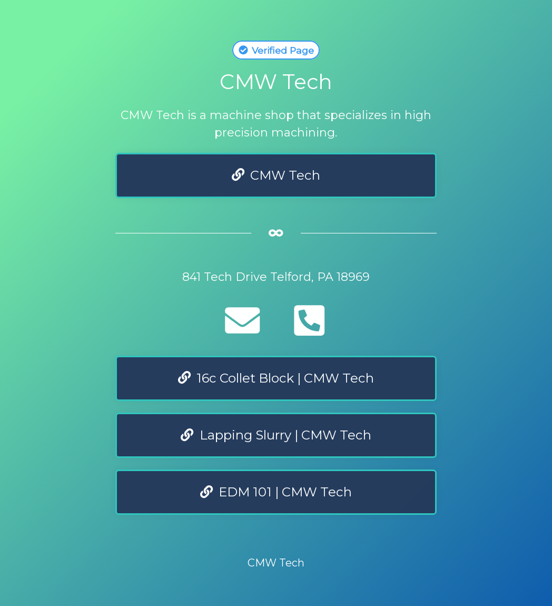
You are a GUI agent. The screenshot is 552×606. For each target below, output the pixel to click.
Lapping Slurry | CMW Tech (276, 435)
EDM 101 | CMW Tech (276, 492)
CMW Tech (276, 175)
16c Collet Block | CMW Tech (276, 378)
